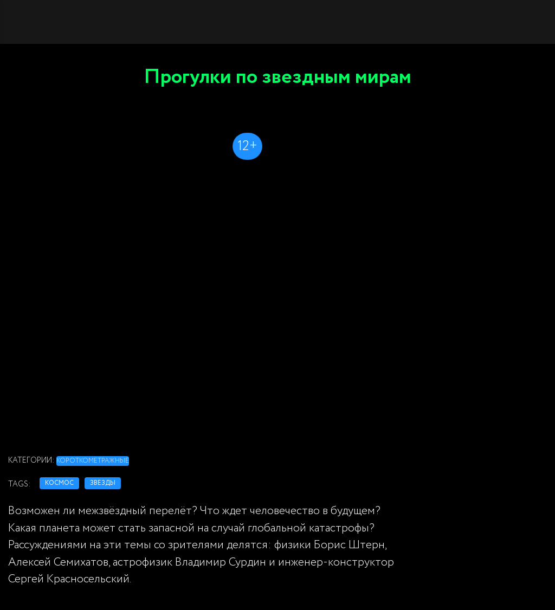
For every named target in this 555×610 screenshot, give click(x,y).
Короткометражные (92, 460)
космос (59, 483)
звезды (102, 483)
